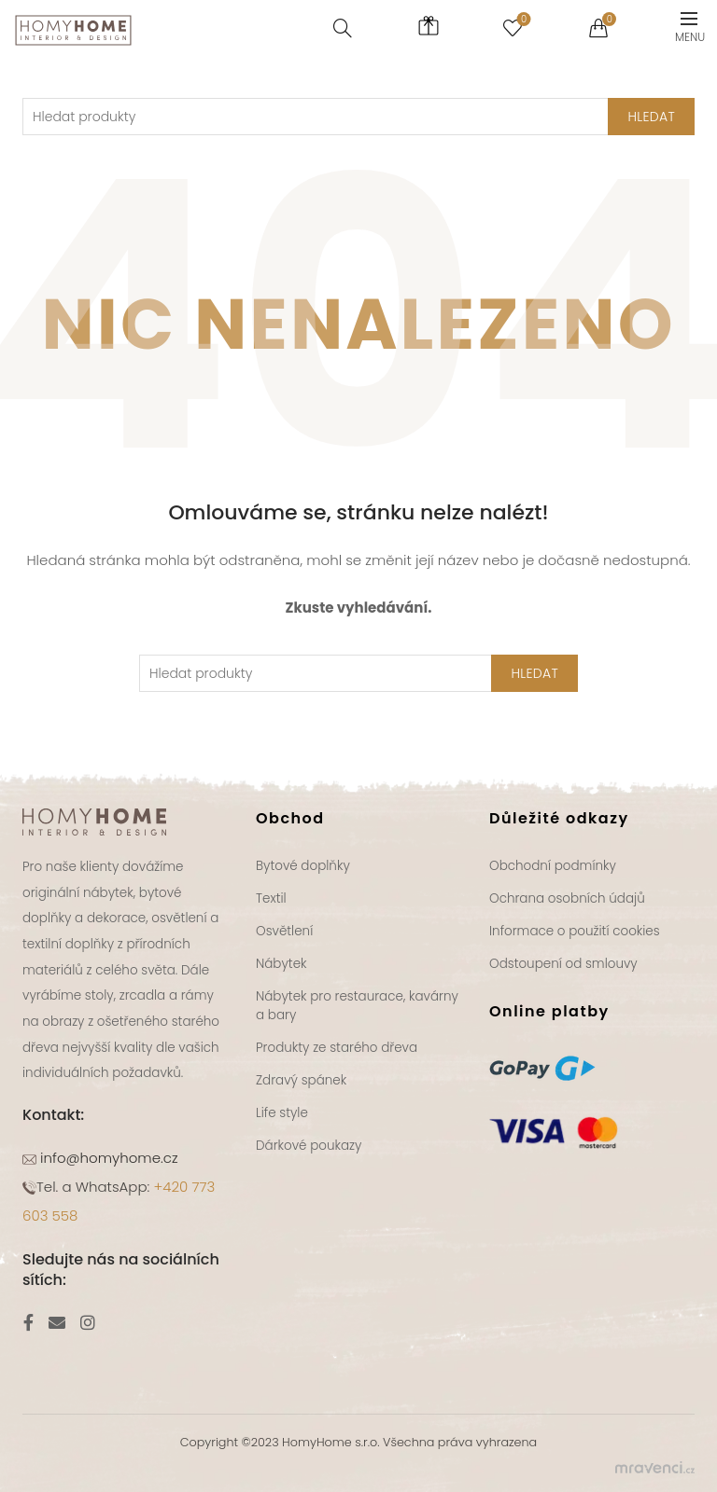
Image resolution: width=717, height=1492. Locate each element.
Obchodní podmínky (552, 866)
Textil (271, 898)
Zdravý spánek (301, 1080)
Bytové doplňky (303, 866)
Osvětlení (284, 931)
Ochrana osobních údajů (567, 898)
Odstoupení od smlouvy (563, 964)
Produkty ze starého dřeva (336, 1048)
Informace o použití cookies (574, 931)
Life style (282, 1113)
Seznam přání (521, 20)
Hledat (534, 673)
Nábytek (281, 964)
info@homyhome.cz (107, 1157)
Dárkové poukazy (308, 1145)
